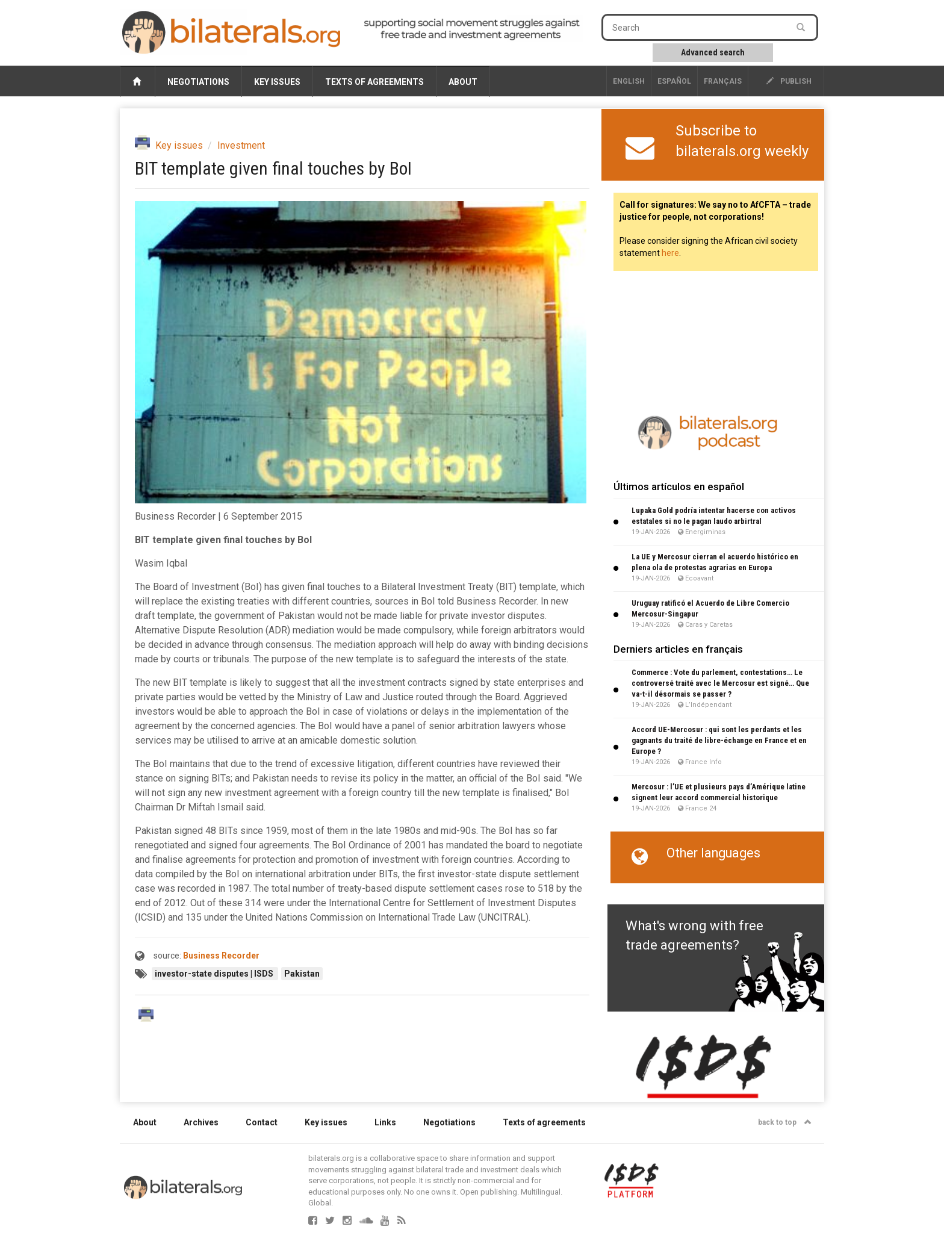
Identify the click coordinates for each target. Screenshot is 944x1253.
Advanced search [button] (713, 52)
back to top (785, 1122)
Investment (241, 145)
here (670, 253)
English (629, 81)
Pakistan (302, 973)
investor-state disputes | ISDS (215, 973)
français (723, 81)
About (463, 82)
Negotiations (198, 82)
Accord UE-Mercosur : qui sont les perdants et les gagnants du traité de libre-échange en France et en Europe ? (719, 740)
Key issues (277, 82)
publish (789, 81)
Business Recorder (221, 955)
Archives (201, 1122)
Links (385, 1122)
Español (674, 81)
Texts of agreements (374, 82)
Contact (262, 1122)
